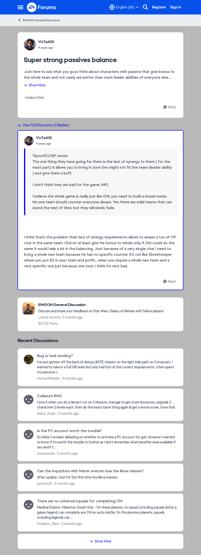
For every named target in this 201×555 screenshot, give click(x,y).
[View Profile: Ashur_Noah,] (28, 399)
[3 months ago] (71, 378)
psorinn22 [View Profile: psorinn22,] (44, 483)
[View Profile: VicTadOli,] (30, 44)
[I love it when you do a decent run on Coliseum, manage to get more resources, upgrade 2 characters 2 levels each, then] (107, 405)
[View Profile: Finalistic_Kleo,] (28, 505)
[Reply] (169, 107)
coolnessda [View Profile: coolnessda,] (45, 453)
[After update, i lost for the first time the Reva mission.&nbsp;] (107, 477)
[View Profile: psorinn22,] (28, 474)
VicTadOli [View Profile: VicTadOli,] (46, 42)
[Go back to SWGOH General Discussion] (101, 304)
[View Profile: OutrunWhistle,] (28, 359)
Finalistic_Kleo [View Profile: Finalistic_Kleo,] (48, 524)
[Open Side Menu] (20, 7)
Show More (34, 85)
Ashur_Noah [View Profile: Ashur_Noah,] (46, 413)
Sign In (175, 7)
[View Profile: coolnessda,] (28, 434)
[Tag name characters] (34, 97)
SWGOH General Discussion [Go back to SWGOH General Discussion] (39, 20)
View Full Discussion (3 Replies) (43, 125)
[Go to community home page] (41, 7)
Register (159, 7)
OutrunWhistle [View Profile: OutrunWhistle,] (48, 378)
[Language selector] (124, 7)
